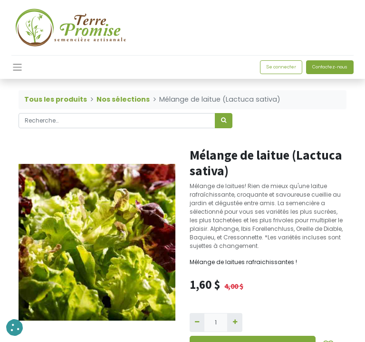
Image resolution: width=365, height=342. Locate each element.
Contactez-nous (329, 67)
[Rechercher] (223, 120)
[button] (14, 327)
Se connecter (281, 67)
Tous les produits (55, 99)
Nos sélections (123, 99)
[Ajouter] (234, 322)
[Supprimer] (197, 322)
